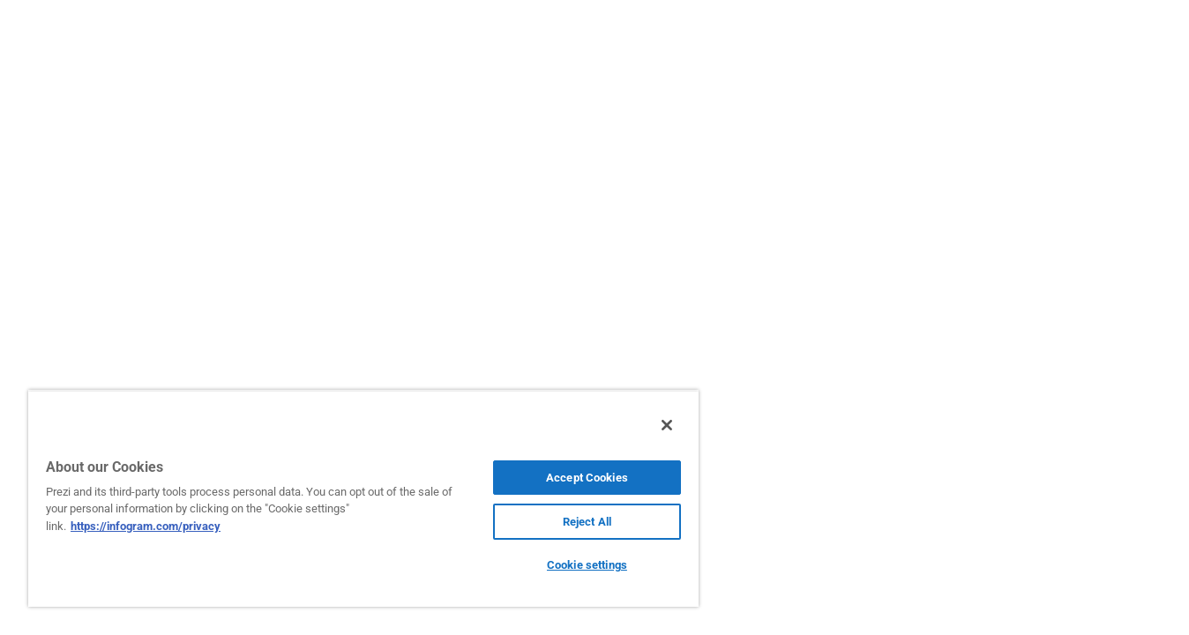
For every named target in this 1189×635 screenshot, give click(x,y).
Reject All (587, 521)
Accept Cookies (587, 477)
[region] (363, 498)
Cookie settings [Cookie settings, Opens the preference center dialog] (587, 565)
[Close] (666, 425)
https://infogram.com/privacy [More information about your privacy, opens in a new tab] (146, 526)
